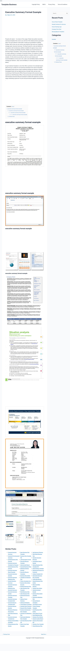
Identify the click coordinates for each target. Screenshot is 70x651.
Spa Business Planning (25, 633)
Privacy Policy (52, 4)
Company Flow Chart (57, 29)
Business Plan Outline (25, 572)
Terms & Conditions (63, 4)
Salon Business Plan (25, 593)
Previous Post (6, 641)
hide (13, 106)
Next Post (44, 641)
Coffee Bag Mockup (37, 579)
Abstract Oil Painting (25, 602)
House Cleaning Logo (57, 27)
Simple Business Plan (38, 629)
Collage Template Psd (38, 574)
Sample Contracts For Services (59, 24)
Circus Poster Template (57, 22)
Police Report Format (38, 613)
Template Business (9, 4)
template (54, 39)
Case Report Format (37, 604)
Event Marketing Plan (38, 615)
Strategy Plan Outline (38, 588)
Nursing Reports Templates (58, 31)
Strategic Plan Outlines (38, 617)
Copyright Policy (38, 4)
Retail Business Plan (25, 591)
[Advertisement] (16, 27)
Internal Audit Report (25, 559)
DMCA (45, 4)
